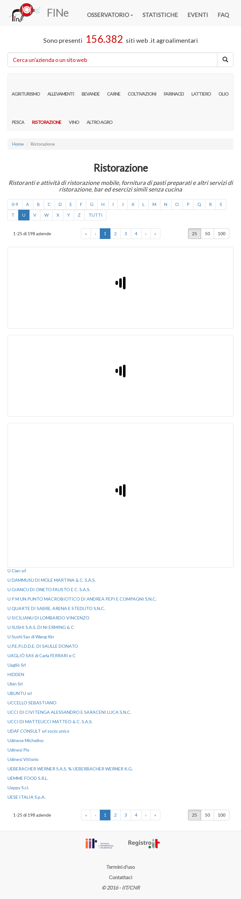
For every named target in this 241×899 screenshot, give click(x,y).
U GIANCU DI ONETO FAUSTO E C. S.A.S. (49, 589)
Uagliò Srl (17, 665)
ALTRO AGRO (99, 116)
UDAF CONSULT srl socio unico (38, 731)
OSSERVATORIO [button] (110, 14)
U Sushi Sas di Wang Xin (31, 636)
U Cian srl (17, 570)
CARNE (113, 87)
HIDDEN (16, 674)
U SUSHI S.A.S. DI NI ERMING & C (41, 627)
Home (18, 144)
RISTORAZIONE (46, 116)
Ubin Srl (15, 683)
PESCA (18, 116)
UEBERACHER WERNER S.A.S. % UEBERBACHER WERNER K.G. (70, 768)
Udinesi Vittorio (23, 759)
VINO (74, 116)
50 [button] (207, 233)
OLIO (223, 87)
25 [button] (194, 233)
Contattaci (120, 877)
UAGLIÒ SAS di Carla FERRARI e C (42, 655)
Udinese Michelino (26, 740)
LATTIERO (201, 87)
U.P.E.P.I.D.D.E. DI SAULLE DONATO (43, 646)
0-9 (15, 204)
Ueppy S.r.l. (18, 787)
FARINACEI (174, 87)
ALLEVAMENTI (60, 87)
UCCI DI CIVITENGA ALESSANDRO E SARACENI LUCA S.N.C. (69, 712)
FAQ (223, 14)
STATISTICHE (160, 14)
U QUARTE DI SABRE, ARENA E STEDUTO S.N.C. (56, 608)
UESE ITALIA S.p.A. (27, 797)
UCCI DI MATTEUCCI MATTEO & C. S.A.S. (50, 721)
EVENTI (197, 14)
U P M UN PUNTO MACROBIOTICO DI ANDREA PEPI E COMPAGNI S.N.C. (82, 599)
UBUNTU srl (20, 693)
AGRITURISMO (26, 87)
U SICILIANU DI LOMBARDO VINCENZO (48, 617)
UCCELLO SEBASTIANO (32, 702)
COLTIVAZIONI (142, 87)
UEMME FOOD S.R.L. (28, 778)
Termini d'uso (120, 867)
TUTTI (95, 215)
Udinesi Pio (18, 749)
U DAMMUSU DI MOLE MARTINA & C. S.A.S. (52, 580)
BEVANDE (90, 87)
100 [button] (221, 233)
